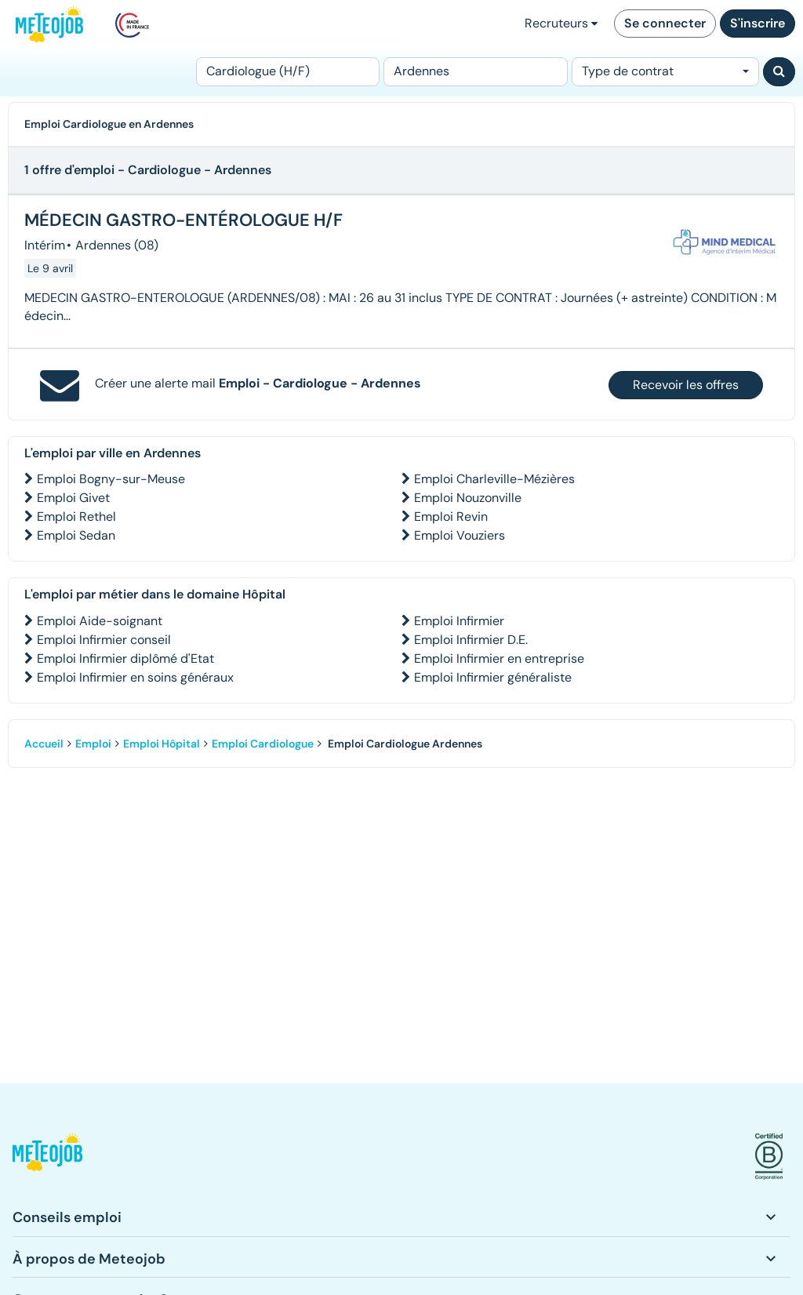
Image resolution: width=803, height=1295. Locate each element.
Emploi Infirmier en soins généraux (135, 677)
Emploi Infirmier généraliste (493, 677)
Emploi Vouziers (459, 535)
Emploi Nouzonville (467, 497)
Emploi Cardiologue (263, 744)
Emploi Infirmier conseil (104, 639)
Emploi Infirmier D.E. (471, 639)
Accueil (44, 744)
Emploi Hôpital (161, 744)
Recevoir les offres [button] (686, 384)
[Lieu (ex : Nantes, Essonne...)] (475, 71)
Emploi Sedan (76, 535)
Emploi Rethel (76, 516)
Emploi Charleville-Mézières (494, 479)
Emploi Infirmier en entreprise (499, 658)
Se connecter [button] (665, 23)
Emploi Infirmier (459, 621)
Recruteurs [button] (561, 23)
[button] (47, 1156)
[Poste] (288, 71)
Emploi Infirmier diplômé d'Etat (125, 658)
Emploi (93, 744)
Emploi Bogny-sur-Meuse (111, 479)
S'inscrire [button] (757, 23)
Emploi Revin (451, 516)
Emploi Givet (73, 497)
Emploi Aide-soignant (99, 621)
